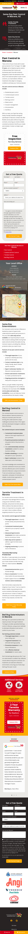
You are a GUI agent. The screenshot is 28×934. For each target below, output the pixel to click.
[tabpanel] (14, 717)
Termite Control (9, 255)
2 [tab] (14, 735)
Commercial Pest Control (11, 252)
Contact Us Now (9, 672)
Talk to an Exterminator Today (13, 400)
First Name (6, 177)
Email (15, 182)
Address (6, 195)
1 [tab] (12, 735)
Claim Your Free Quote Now (13, 484)
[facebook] (11, 920)
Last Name (17, 177)
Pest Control (8, 250)
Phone (5, 182)
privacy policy (8, 232)
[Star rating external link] (14, 1)
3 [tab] (16, 735)
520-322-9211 (15, 272)
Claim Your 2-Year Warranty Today (14, 606)
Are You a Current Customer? (11, 188)
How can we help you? (9, 201)
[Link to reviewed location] (14, 746)
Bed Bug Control (9, 257)
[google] (17, 920)
